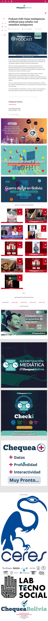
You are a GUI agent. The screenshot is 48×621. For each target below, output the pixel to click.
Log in (10, 114)
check (4, 18)
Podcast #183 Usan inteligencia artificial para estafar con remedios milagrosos (25, 96)
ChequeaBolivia (10, 96)
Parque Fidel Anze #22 (24, 613)
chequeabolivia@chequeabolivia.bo (24, 614)
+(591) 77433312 (24, 615)
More (23, 293)
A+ (5, 35)
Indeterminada (12, 104)
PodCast (30, 29)
